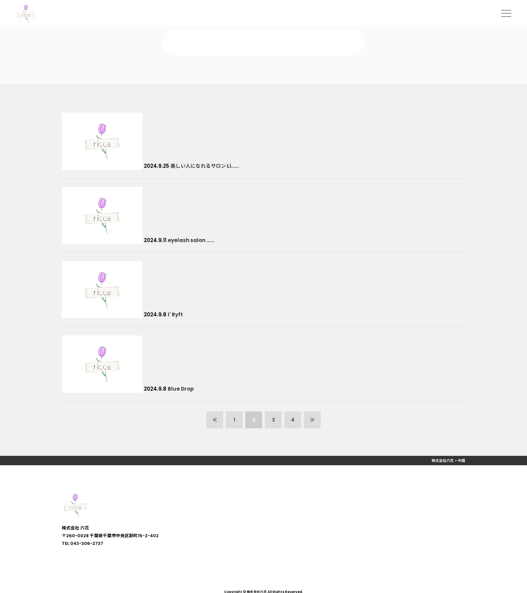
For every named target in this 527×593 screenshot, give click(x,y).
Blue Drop (181, 388)
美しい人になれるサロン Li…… (204, 165)
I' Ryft (175, 314)
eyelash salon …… (191, 240)
